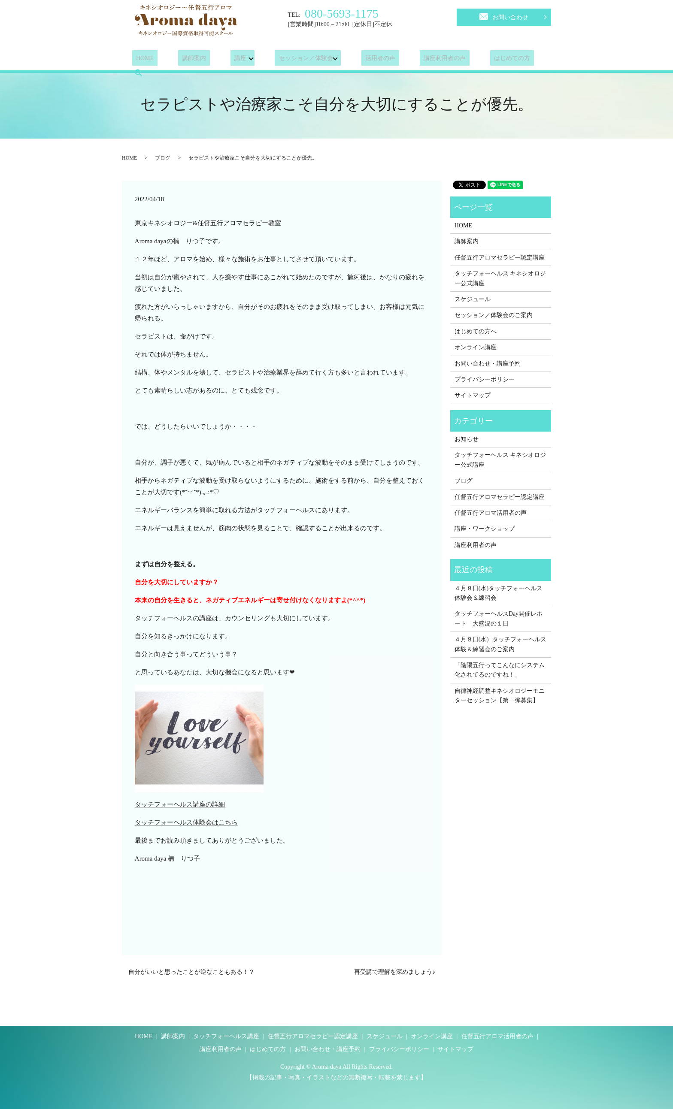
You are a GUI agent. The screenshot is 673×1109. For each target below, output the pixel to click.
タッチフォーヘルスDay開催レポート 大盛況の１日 (499, 618)
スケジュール (473, 299)
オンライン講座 (476, 347)
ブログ (162, 158)
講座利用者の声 (417, 60)
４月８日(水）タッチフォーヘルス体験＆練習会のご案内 (501, 644)
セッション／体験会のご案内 (494, 315)
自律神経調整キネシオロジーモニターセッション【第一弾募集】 (500, 696)
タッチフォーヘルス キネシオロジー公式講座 (500, 278)
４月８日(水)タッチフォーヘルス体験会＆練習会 (499, 593)
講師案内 (182, 60)
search (521, 59)
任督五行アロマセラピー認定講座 (500, 257)
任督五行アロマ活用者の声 (491, 513)
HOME (141, 60)
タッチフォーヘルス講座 (226, 1036)
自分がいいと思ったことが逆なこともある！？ (191, 972)
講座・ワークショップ (485, 529)
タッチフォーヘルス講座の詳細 (180, 804)
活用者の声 (361, 60)
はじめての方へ (476, 331)
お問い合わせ (503, 16)
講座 (221, 60)
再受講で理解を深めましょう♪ (394, 972)
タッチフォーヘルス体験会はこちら (186, 822)
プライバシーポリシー (485, 379)
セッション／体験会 (286, 60)
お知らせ (467, 439)
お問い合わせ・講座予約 (488, 363)
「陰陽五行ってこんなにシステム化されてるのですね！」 (500, 670)
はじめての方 (477, 60)
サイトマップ (473, 395)
